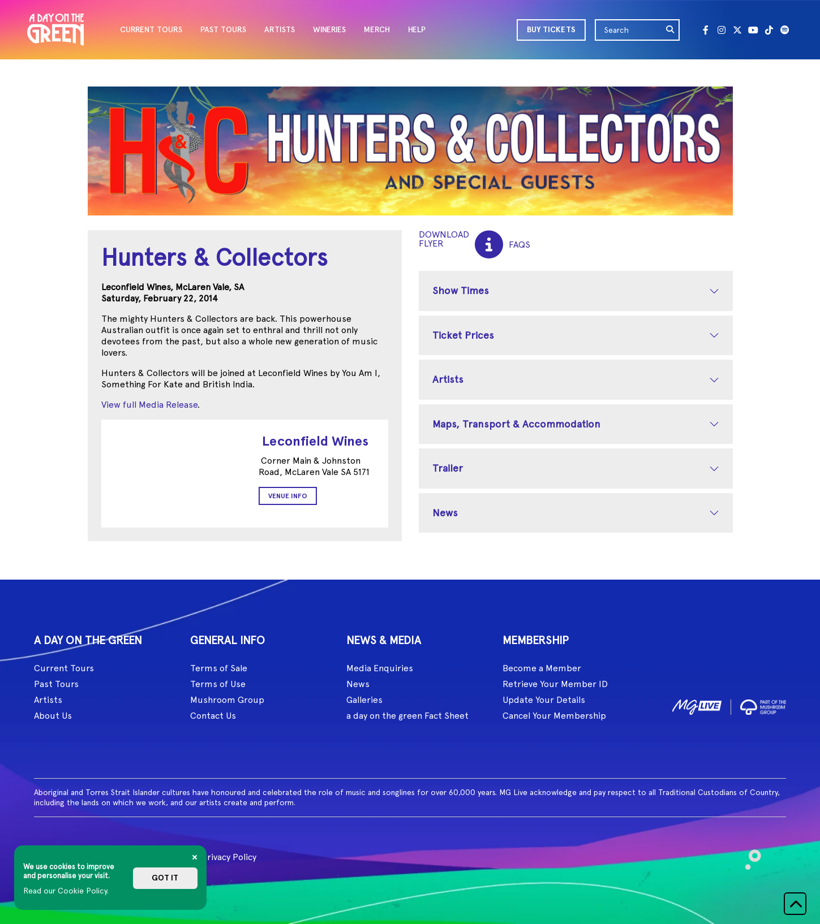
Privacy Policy (228, 857)
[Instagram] (721, 30)
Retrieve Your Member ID (555, 684)
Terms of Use (218, 684)
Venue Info (288, 496)
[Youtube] (753, 30)
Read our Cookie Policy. (66, 890)
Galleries (364, 699)
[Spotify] (785, 30)
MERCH (377, 29)
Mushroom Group (227, 699)
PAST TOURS (223, 29)
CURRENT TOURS (151, 29)
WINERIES (329, 29)
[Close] (195, 857)
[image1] (697, 705)
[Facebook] (706, 30)
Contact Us (213, 715)
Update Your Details (544, 699)
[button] (795, 903)
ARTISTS (279, 29)
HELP (417, 29)
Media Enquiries (379, 668)
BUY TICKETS (551, 29)
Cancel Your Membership (554, 715)
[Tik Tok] (769, 30)
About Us (53, 715)
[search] (671, 30)
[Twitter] (737, 30)
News (445, 513)
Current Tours (64, 668)
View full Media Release (149, 404)
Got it (165, 878)
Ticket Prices (463, 335)
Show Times (460, 290)
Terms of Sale (218, 668)
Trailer (447, 468)
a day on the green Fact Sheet (407, 715)
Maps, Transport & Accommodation (516, 424)
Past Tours (56, 684)
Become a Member (542, 668)
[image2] (763, 705)
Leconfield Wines (315, 441)
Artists (447, 379)
